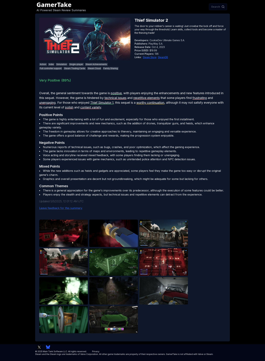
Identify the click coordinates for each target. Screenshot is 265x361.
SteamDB (163, 57)
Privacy (95, 351)
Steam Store (149, 57)
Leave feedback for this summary (60, 208)
